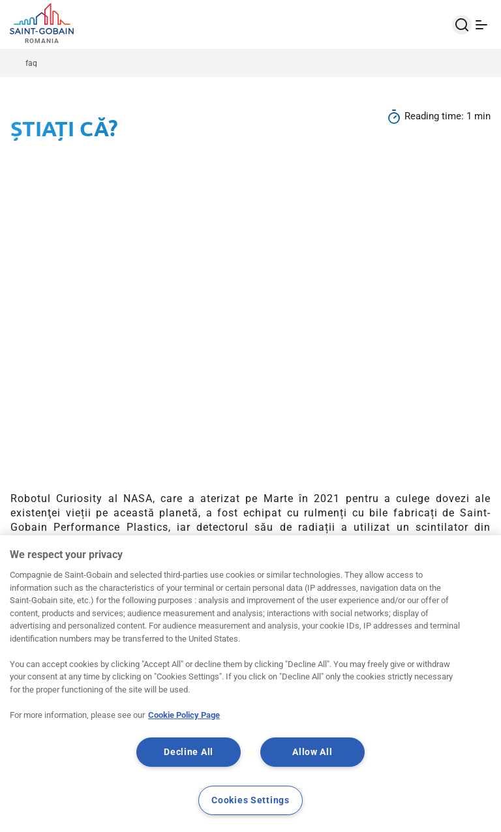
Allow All (312, 752)
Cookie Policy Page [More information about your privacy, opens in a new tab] (184, 715)
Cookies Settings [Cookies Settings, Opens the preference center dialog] (250, 800)
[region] (250, 683)
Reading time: (435, 116)
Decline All (188, 752)
